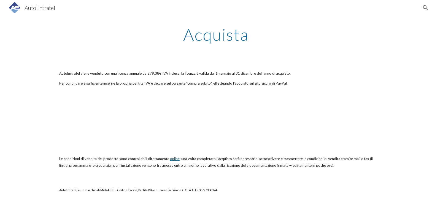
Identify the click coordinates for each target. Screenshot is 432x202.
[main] (216, 34)
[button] (425, 7)
